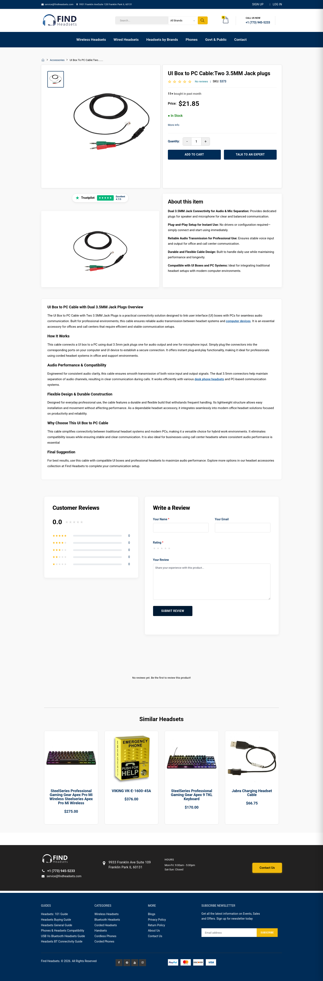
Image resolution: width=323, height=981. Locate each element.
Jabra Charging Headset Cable (252, 793)
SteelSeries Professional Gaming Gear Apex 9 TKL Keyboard (191, 795)
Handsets (101, 930)
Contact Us (267, 868)
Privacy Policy (157, 919)
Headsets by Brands (162, 39)
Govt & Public (216, 39)
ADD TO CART (194, 154)
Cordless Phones (105, 936)
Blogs (151, 914)
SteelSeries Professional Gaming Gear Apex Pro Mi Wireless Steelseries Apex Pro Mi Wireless (71, 797)
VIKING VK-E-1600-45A (131, 791)
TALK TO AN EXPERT (250, 154)
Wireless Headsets (91, 39)
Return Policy (156, 925)
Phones (192, 39)
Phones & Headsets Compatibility (62, 930)
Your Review (161, 559)
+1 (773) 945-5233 (58, 871)
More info (173, 124)
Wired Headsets (126, 39)
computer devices (238, 321)
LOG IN (277, 4)
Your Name (161, 519)
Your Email (222, 519)
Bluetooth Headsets (107, 919)
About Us (154, 930)
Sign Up (257, 4)
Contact (240, 39)
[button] (226, 20)
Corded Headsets (106, 925)
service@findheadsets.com (57, 4)
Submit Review (172, 611)
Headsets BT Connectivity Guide (61, 941)
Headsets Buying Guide (56, 919)
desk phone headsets (209, 379)
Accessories (57, 60)
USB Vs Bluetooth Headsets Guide (63, 936)
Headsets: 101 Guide (54, 914)
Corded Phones (104, 941)
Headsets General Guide (56, 925)
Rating (158, 542)
